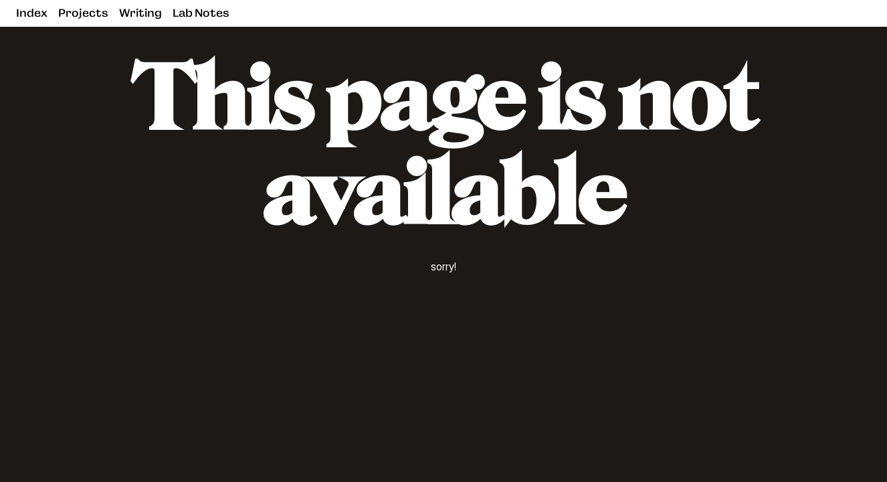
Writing (140, 13)
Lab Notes (201, 13)
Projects (83, 13)
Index (31, 13)
